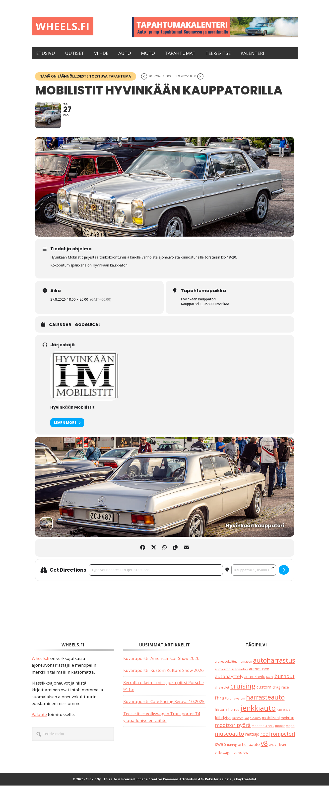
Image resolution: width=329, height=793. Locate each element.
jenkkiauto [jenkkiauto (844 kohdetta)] (258, 715)
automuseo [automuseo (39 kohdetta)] (259, 676)
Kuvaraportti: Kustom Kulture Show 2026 (163, 678)
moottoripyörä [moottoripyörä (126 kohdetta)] (233, 732)
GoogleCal (87, 332)
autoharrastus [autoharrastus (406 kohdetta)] (274, 667)
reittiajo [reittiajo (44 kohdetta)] (252, 741)
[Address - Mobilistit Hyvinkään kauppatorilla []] (156, 577)
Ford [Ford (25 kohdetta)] (228, 705)
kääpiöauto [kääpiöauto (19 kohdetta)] (253, 725)
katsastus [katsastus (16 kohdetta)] (283, 717)
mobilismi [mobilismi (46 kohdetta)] (271, 725)
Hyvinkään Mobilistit (72, 414)
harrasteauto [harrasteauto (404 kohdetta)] (265, 704)
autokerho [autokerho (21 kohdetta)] (223, 676)
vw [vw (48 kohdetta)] (246, 760)
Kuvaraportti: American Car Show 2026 (161, 665)
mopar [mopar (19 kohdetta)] (280, 733)
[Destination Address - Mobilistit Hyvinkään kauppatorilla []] (253, 577)
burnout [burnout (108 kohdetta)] (284, 683)
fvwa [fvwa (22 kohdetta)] (236, 705)
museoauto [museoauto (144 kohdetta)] (229, 740)
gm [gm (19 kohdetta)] (243, 706)
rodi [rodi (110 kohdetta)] (265, 741)
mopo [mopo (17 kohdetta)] (290, 733)
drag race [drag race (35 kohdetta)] (280, 694)
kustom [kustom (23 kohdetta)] (238, 725)
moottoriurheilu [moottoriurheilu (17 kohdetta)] (263, 733)
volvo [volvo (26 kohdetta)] (238, 760)
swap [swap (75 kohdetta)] (220, 751)
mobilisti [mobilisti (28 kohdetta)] (287, 725)
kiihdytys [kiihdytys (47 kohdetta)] (223, 725)
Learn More (67, 430)
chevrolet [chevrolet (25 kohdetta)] (222, 695)
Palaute (39, 722)
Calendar (60, 332)
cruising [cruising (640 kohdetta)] (243, 693)
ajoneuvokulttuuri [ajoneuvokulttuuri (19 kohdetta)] (227, 669)
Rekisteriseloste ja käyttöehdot (230, 786)
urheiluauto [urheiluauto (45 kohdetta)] (249, 752)
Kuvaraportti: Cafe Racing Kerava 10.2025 (164, 709)
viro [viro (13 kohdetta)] (271, 752)
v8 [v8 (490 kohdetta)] (264, 750)
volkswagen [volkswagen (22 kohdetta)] (224, 760)
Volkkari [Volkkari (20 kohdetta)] (280, 752)
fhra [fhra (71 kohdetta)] (219, 705)
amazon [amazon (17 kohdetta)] (246, 669)
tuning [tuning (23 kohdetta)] (232, 752)
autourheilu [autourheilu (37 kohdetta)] (254, 683)
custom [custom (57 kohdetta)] (264, 694)
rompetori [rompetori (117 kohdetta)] (283, 740)
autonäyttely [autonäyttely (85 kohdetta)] (229, 683)
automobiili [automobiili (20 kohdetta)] (240, 677)
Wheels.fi (66, 27)
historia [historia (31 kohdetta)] (221, 716)
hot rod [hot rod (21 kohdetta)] (233, 717)
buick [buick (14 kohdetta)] (269, 684)
